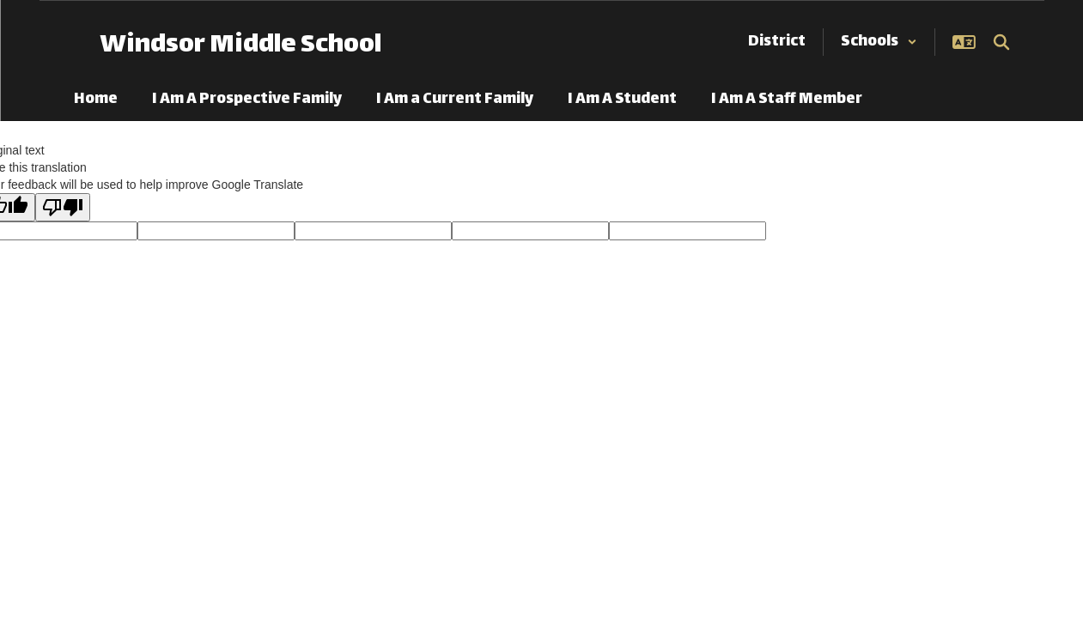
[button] (879, 42)
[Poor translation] (62, 207)
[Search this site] (1001, 42)
